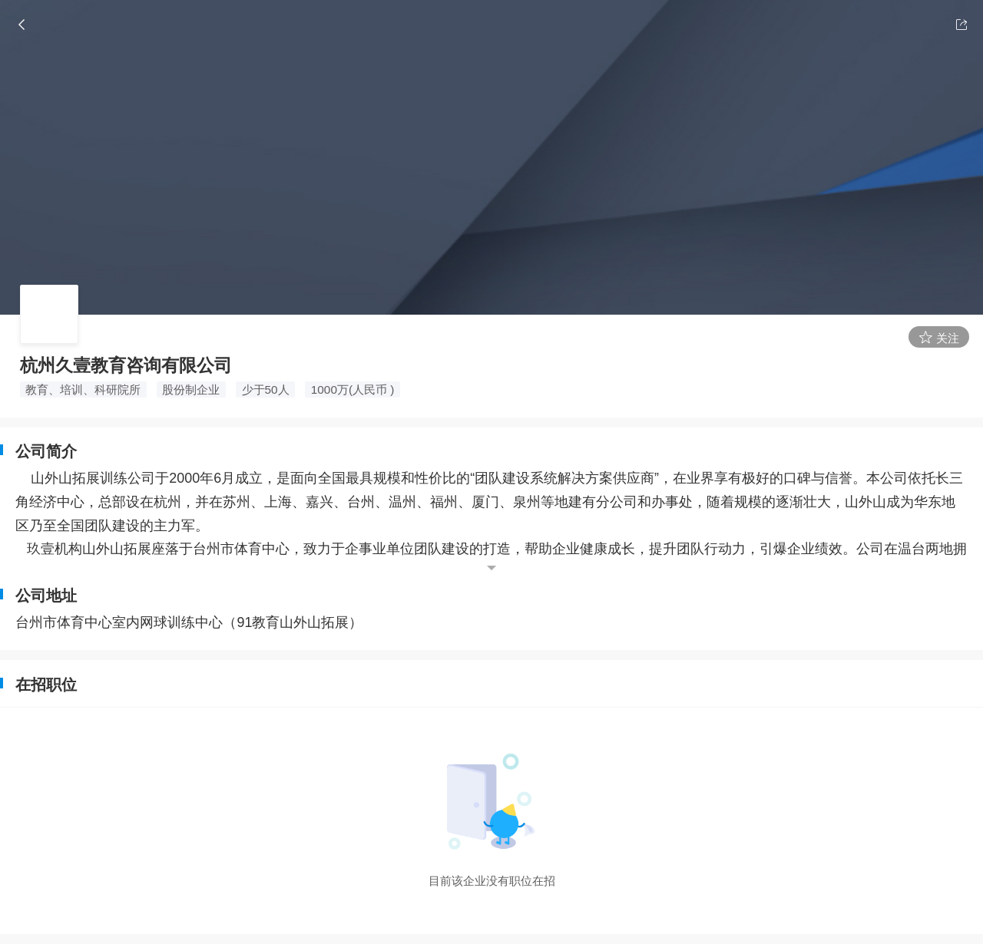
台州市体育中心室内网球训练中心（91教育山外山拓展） (188, 622)
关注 (938, 337)
